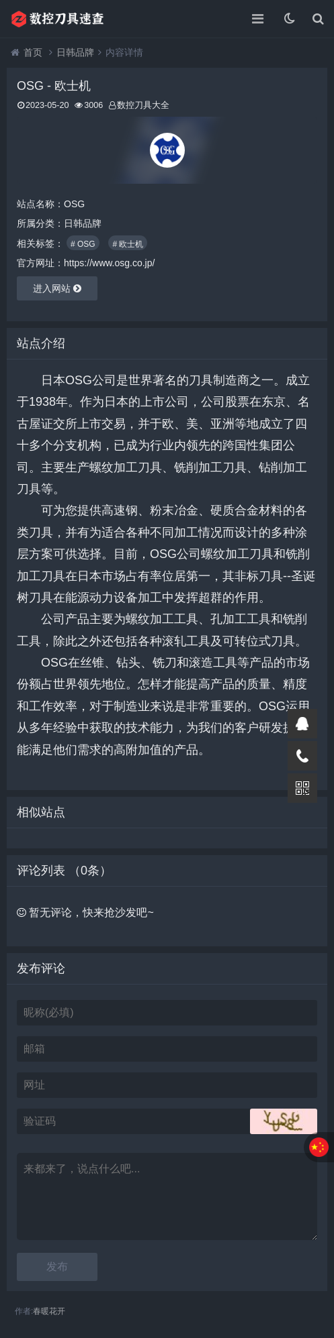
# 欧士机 (127, 244)
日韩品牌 (75, 52)
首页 (33, 52)
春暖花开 (49, 1311)
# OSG (83, 244)
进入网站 (57, 288)
